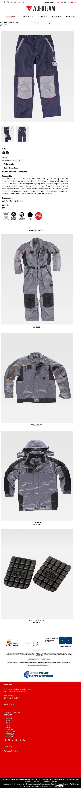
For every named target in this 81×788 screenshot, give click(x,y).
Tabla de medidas (11, 168)
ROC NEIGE (9, 736)
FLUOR (8, 723)
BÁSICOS (9, 718)
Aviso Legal (8, 746)
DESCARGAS (57, 17)
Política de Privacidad (11, 751)
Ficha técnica (9, 164)
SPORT (8, 727)
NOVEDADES (11, 17)
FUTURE (8, 725)
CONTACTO (70, 17)
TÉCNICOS (9, 721)
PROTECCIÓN (10, 734)
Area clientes (49, 2)
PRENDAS (41, 17)
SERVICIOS (9, 730)
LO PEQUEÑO (10, 732)
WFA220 (36, 576)
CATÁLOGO (27, 17)
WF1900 (36, 281)
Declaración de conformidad (15, 172)
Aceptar (60, 786)
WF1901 (36, 380)
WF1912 (36, 478)
